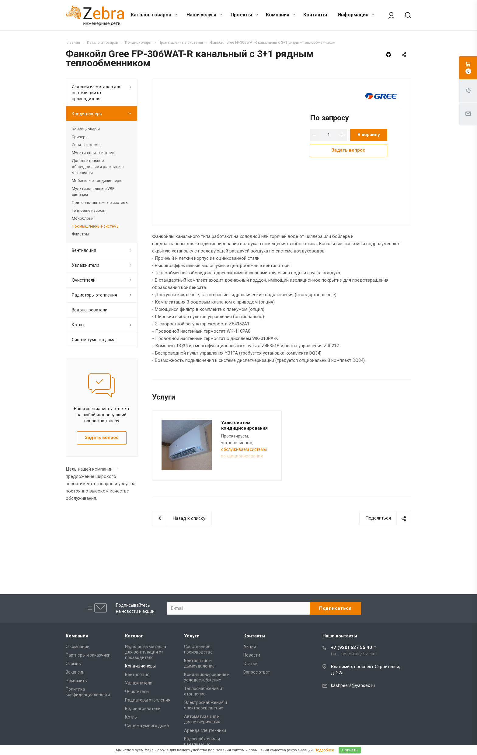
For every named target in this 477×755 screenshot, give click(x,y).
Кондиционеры (87, 113)
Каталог (134, 636)
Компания (280, 15)
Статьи (250, 663)
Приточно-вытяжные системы (100, 202)
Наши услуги (204, 15)
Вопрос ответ (256, 672)
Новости (251, 655)
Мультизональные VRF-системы (94, 191)
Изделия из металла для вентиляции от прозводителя (96, 92)
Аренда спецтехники (205, 730)
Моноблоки (82, 218)
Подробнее (324, 750)
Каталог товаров (154, 15)
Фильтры (80, 234)
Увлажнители (85, 265)
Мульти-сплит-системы (93, 152)
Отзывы (74, 663)
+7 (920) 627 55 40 (351, 647)
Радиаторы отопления (94, 295)
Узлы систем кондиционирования (244, 425)
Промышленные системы (96, 226)
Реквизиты (77, 680)
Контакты (315, 15)
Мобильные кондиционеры (97, 180)
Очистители (84, 280)
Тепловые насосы (88, 210)
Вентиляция (84, 250)
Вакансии (75, 672)
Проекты (244, 15)
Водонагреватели (89, 309)
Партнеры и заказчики (88, 655)
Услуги (192, 636)
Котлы (78, 324)
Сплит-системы (86, 144)
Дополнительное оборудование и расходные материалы (98, 166)
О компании (77, 646)
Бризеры (80, 137)
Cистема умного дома (94, 339)
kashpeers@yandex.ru (353, 685)
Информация (356, 15)
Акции (249, 646)
